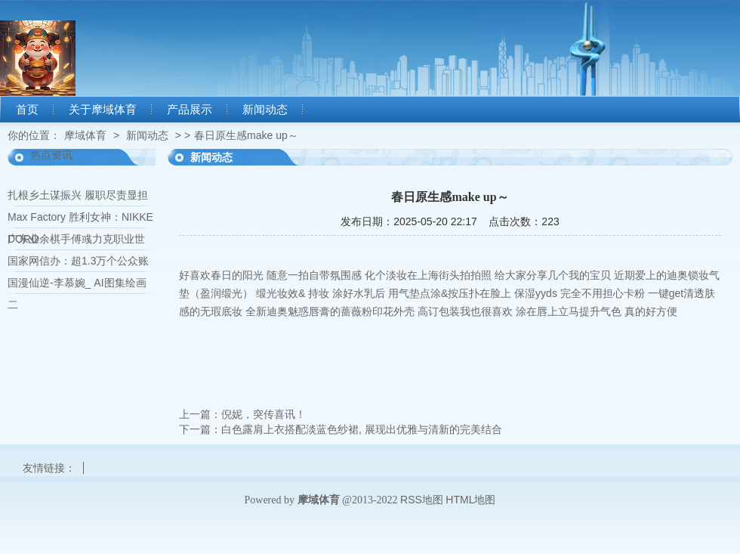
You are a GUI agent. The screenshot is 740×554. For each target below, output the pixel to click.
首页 (27, 110)
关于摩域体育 (103, 110)
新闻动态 (265, 110)
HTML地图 (470, 500)
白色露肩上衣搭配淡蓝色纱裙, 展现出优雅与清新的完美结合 (361, 429)
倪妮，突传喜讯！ (263, 414)
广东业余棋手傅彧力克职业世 (76, 239)
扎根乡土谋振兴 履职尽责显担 (78, 195)
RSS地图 (421, 500)
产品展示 (189, 110)
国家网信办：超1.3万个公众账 (78, 261)
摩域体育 (85, 135)
